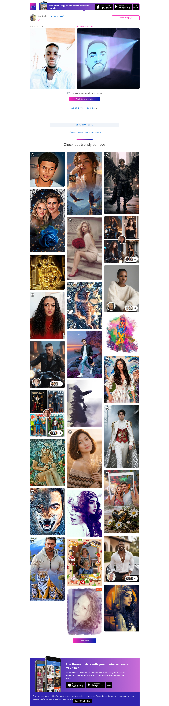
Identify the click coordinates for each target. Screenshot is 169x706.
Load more (84, 640)
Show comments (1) (84, 125)
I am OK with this (82, 701)
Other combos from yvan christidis (84, 132)
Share (126, 17)
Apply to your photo (84, 99)
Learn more (68, 699)
